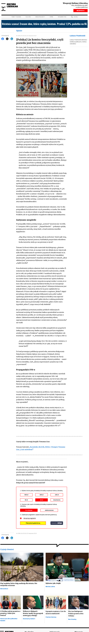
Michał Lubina (50, 587)
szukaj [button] (76, 17)
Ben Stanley (72, 620)
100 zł (57, 495)
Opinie (51, 17)
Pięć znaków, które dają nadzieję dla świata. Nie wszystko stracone (19, 585)
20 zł (41, 500)
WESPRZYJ (80, 11)
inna (56, 500)
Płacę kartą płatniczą (33, 524)
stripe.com (56, 524)
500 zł (26, 495)
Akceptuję (29, 519)
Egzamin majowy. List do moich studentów (56, 613)
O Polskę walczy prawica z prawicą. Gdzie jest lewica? (10, 614)
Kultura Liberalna (12, 7)
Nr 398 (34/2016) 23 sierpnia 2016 (26, 36)
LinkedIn (12, 39)
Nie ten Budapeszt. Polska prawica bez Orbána (75, 614)
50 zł (26, 500)
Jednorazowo (49, 511)
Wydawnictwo (62, 17)
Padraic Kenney (51, 618)
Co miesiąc (28, 511)
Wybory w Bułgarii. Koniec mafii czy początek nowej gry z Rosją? (31, 615)
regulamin (33, 519)
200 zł (41, 495)
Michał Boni (4, 590)
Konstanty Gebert (29, 622)
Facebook (2, 39)
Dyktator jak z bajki (54, 584)
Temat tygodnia (16, 17)
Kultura (28, 17)
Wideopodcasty (40, 17)
